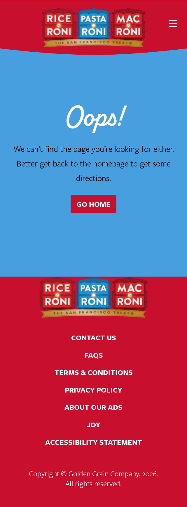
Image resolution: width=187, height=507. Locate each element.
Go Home (93, 204)
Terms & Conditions (93, 372)
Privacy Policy (93, 390)
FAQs (93, 355)
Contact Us (93, 337)
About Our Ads (93, 407)
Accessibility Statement (93, 442)
